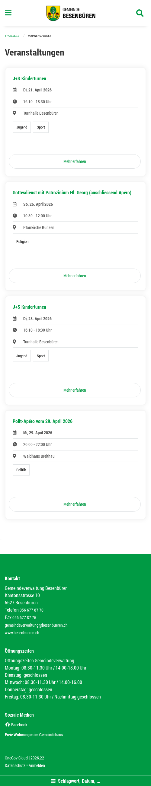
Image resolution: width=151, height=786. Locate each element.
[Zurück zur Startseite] (76, 13)
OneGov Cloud (16, 758)
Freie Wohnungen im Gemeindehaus (34, 734)
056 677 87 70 (31, 610)
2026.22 (37, 758)
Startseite (12, 36)
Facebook (16, 724)
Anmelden (37, 765)
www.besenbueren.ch (22, 632)
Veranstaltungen (39, 36)
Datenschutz (15, 765)
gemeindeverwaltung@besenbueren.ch (36, 625)
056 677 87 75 (24, 617)
